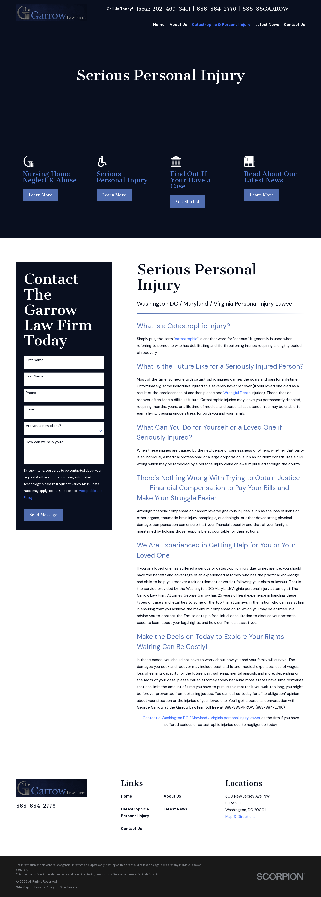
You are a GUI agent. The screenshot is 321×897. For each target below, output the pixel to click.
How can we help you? (44, 442)
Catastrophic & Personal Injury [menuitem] (221, 24)
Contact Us (131, 828)
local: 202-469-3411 (164, 8)
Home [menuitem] (159, 24)
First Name (34, 360)
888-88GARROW (265, 8)
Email (30, 409)
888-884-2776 (216, 8)
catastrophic (186, 338)
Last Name (34, 376)
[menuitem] (22, 887)
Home (126, 796)
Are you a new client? (43, 426)
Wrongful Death (237, 392)
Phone (31, 393)
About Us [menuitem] (178, 24)
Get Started (188, 201)
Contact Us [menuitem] (294, 24)
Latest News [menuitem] (267, 24)
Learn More (41, 195)
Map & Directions (240, 816)
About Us (172, 796)
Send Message (43, 514)
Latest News (175, 809)
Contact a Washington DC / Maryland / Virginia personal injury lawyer (201, 717)
